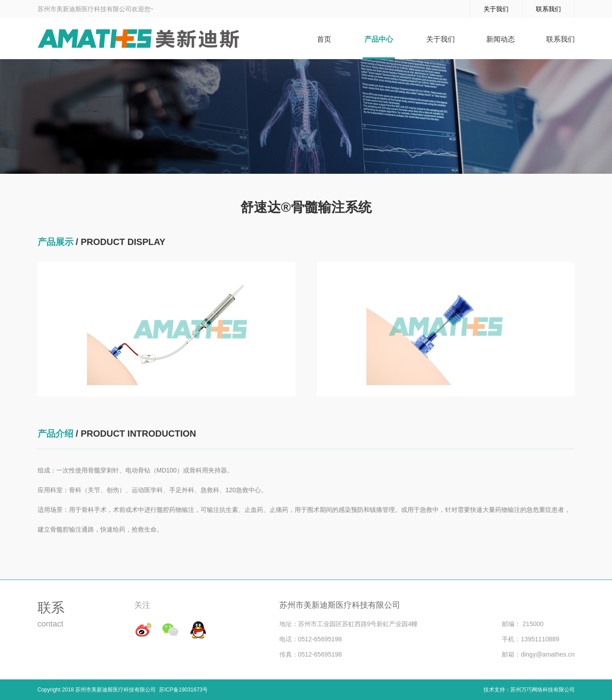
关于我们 (496, 9)
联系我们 (548, 9)
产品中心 (378, 39)
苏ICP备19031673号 (182, 690)
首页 (324, 39)
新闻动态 (500, 39)
